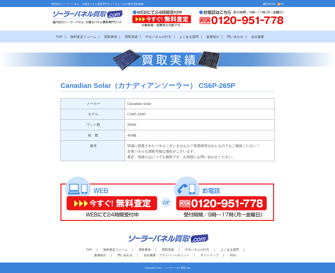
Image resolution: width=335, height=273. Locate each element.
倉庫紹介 (212, 37)
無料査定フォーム (83, 37)
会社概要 (257, 37)
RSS (233, 255)
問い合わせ (235, 37)
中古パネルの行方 (158, 37)
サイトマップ (210, 255)
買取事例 (110, 37)
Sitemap (269, 3)
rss (280, 3)
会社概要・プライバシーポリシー (166, 255)
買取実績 (131, 37)
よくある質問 (189, 37)
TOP (59, 37)
